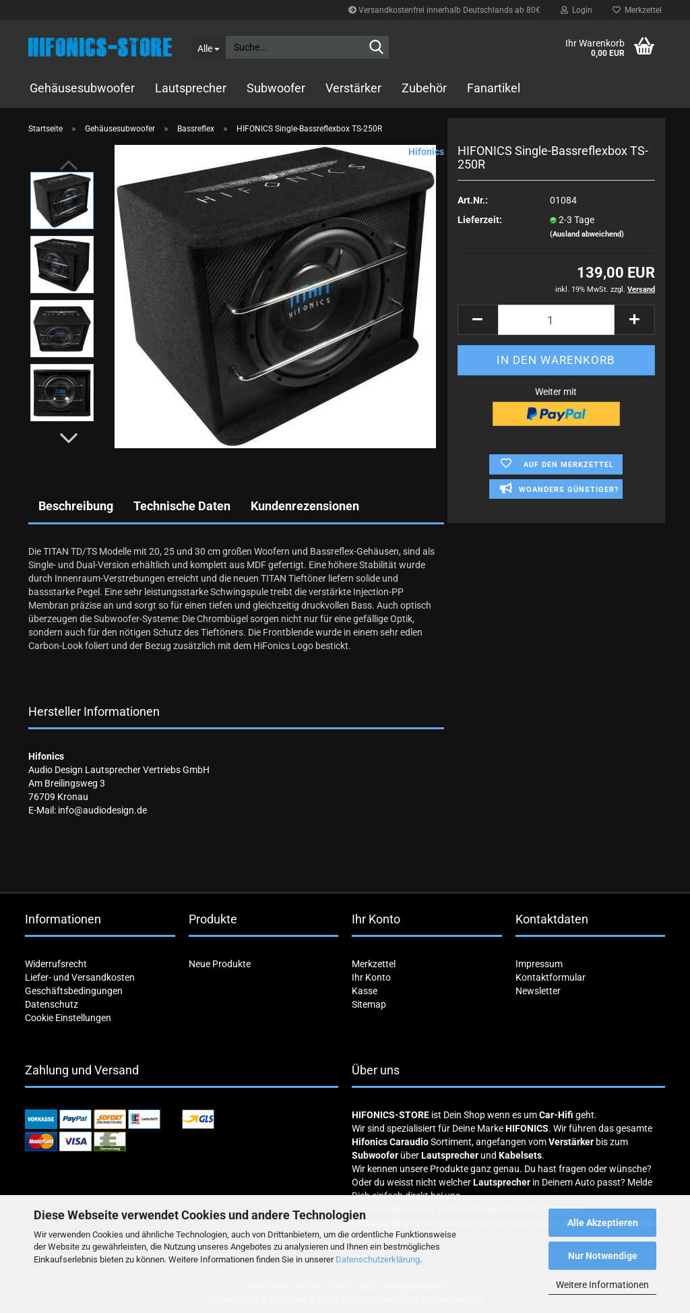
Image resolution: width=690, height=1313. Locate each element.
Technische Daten (181, 506)
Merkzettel (637, 10)
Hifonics (426, 151)
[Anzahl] (556, 320)
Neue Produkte (220, 963)
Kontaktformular (550, 977)
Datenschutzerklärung (378, 1259)
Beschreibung (75, 506)
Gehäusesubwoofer (82, 88)
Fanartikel (493, 88)
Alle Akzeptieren (602, 1222)
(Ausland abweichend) (587, 234)
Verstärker (353, 88)
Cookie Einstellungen (68, 1017)
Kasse (364, 990)
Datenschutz (51, 1004)
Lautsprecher (190, 88)
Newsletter (538, 990)
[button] (69, 438)
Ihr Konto (371, 977)
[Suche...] (208, 47)
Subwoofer (276, 88)
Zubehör (424, 88)
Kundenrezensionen (305, 506)
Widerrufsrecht (56, 963)
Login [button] (576, 10)
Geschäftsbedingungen (74, 990)
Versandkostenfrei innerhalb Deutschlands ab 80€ (444, 10)
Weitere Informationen (602, 1284)
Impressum (539, 963)
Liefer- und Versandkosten (80, 977)
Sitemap (369, 1004)
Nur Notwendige (602, 1255)
